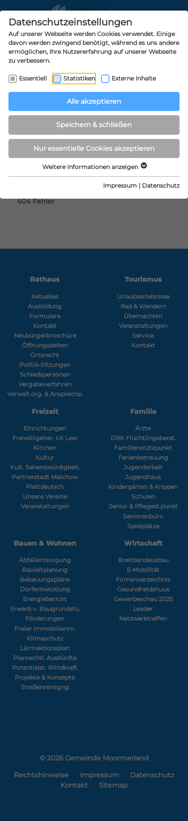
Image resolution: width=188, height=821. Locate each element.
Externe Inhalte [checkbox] (134, 78)
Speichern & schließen (94, 125)
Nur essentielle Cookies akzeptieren (94, 148)
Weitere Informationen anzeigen (94, 167)
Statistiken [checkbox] (79, 78)
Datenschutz (161, 185)
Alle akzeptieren (94, 101)
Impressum (120, 185)
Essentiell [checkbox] (33, 78)
